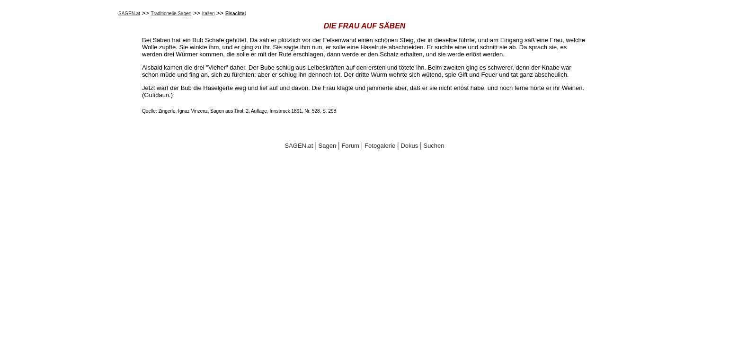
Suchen (433, 145)
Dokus (409, 145)
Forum (350, 145)
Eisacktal (235, 13)
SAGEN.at (129, 13)
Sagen (328, 145)
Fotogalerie (379, 145)
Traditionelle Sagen (171, 13)
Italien (208, 13)
